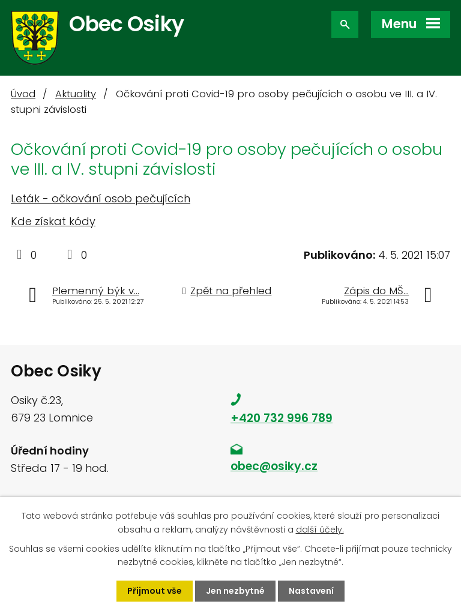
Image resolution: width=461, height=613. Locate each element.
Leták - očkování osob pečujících (100, 198)
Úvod (23, 94)
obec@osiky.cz (274, 466)
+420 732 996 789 (281, 418)
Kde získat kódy (53, 221)
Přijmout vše (154, 591)
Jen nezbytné (235, 591)
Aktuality (75, 94)
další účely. (320, 529)
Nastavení (311, 591)
